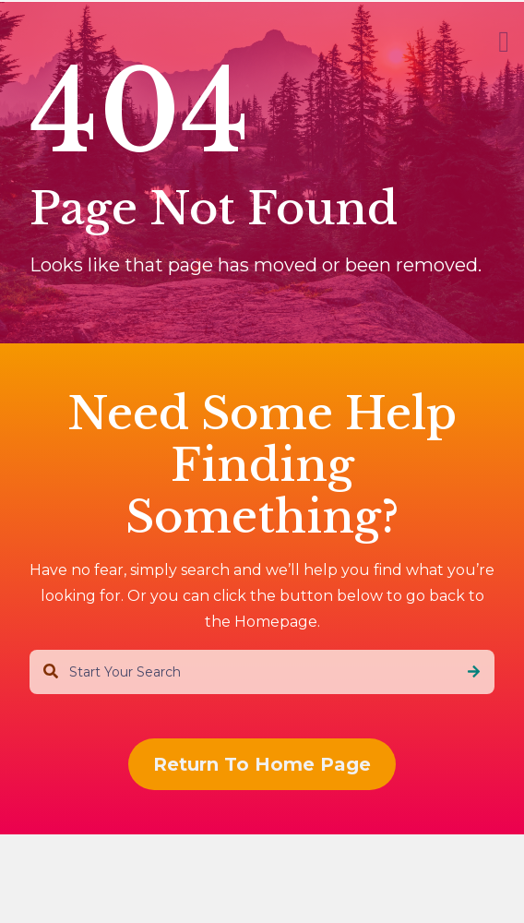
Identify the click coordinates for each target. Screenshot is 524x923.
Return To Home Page (262, 764)
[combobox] (262, 672)
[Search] (473, 672)
